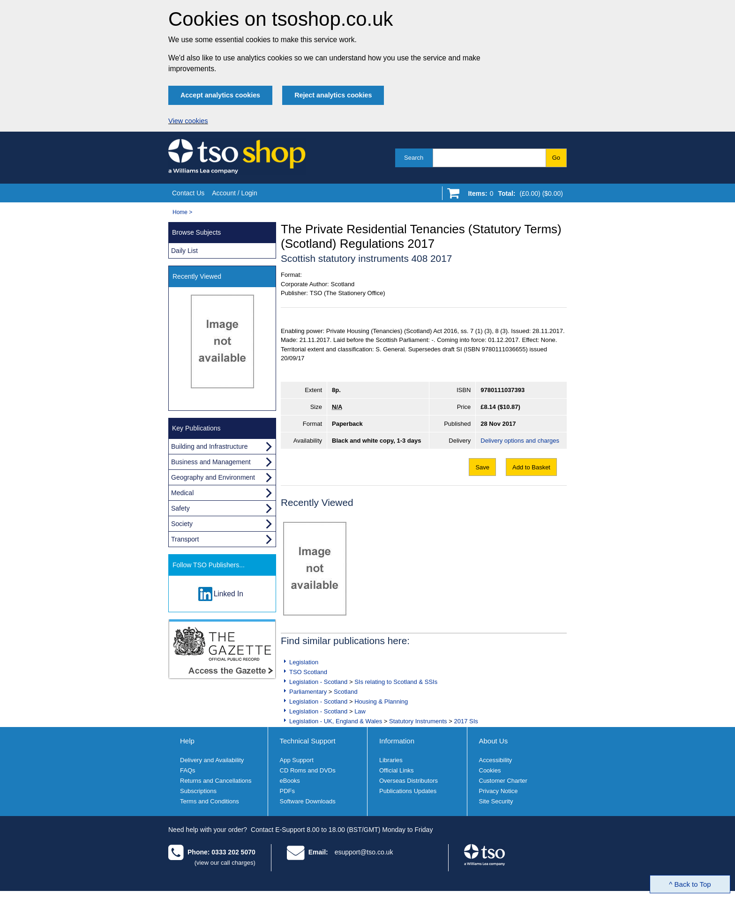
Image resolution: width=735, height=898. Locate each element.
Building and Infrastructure (209, 446)
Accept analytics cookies (220, 95)
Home (180, 212)
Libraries (391, 760)
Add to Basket (531, 467)
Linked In (228, 594)
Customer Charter (503, 780)
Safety (180, 508)
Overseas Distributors (408, 780)
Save (482, 467)
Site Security (496, 801)
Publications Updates (407, 790)
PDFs (287, 790)
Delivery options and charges (519, 440)
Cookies (490, 770)
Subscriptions (198, 790)
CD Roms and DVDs (308, 770)
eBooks (290, 780)
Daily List (184, 250)
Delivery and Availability (212, 760)
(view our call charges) (225, 862)
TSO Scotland (308, 671)
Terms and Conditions (209, 801)
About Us (493, 741)
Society (182, 523)
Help (187, 741)
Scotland (346, 691)
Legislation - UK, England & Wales (335, 721)
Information (396, 741)
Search (413, 157)
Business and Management (211, 462)
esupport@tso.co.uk (364, 852)
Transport (185, 539)
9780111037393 (502, 389)
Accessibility (495, 760)
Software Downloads (308, 801)
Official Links (396, 770)
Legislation (303, 662)
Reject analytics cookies (333, 95)
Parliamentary (308, 691)
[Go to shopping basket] (513, 195)
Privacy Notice (498, 790)
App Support (297, 760)
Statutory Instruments (418, 721)
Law (360, 711)
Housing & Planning (381, 701)
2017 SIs (466, 721)
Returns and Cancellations (215, 780)
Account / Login (234, 193)
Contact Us (188, 193)
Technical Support (308, 741)
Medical (182, 493)
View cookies (188, 121)
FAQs (187, 770)
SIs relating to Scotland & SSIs (395, 681)
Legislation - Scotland (318, 681)
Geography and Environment (213, 477)
